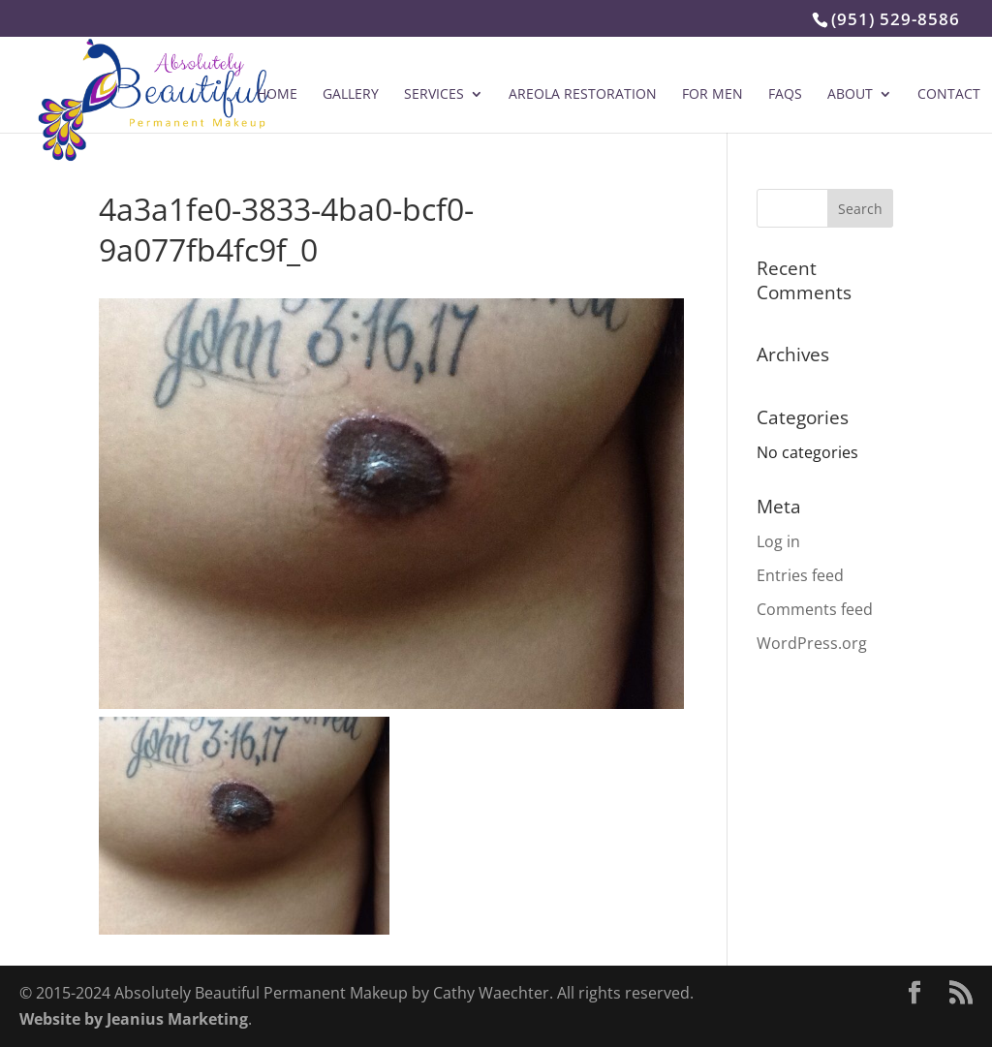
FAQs (785, 95)
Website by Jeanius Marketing (133, 1019)
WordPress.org (812, 643)
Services (434, 95)
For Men (712, 95)
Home (277, 95)
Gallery (351, 95)
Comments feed (815, 609)
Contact (948, 95)
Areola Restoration (583, 95)
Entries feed (800, 575)
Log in (778, 541)
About (850, 95)
